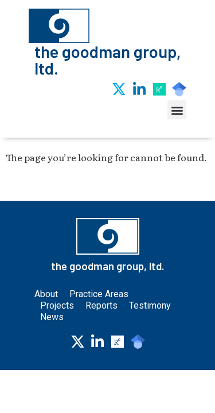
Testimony (150, 339)
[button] (176, 109)
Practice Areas (101, 328)
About (46, 328)
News (52, 351)
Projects (57, 339)
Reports (101, 339)
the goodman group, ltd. (107, 59)
